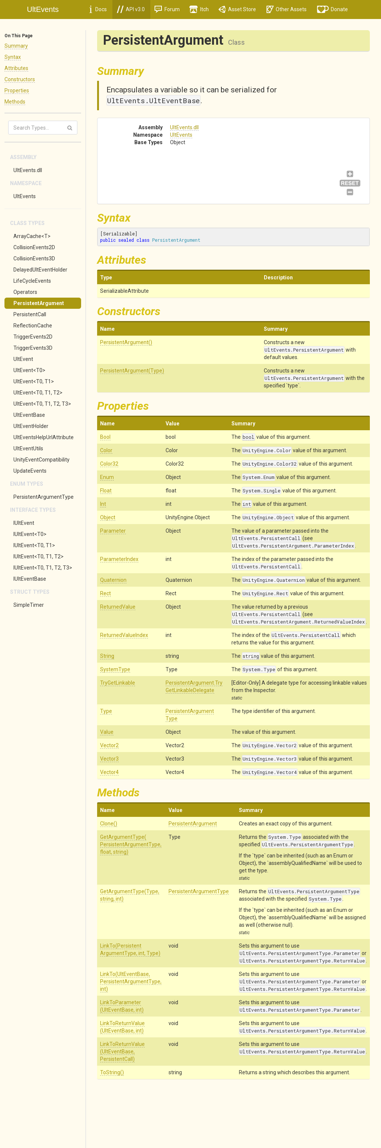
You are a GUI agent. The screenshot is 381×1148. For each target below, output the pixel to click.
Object (107, 517)
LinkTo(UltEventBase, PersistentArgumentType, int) (130, 981)
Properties (16, 90)
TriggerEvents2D (32, 337)
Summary (16, 46)
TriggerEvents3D (32, 348)
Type (106, 711)
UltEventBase (29, 415)
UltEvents (24, 196)
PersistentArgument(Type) (132, 371)
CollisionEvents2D (34, 247)
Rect (105, 593)
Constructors (19, 79)
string (251, 656)
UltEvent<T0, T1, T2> (38, 393)
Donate (332, 9)
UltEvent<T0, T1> (33, 381)
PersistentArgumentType (43, 497)
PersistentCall (29, 314)
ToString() (112, 1072)
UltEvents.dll (27, 170)
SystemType (115, 669)
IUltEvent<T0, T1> (34, 545)
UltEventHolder (30, 426)
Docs (98, 9)
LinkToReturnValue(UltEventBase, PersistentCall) (122, 1051)
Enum (107, 477)
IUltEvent (23, 523)
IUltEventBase (29, 579)
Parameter (113, 531)
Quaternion (113, 580)
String (107, 656)
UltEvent (23, 359)
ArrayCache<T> (32, 236)
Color (106, 450)
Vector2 (109, 745)
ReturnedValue (117, 607)
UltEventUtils (28, 448)
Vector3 (109, 759)
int (247, 504)
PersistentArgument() (126, 342)
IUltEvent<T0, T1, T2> (38, 556)
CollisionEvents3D (34, 258)
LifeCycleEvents (32, 281)
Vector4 (109, 772)
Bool (105, 437)
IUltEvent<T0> (30, 534)
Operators (25, 292)
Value (106, 732)
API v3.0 (131, 9)
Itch (199, 9)
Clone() (108, 824)
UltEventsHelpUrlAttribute (43, 437)
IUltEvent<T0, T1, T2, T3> (42, 568)
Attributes (16, 68)
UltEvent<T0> (29, 370)
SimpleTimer (28, 605)
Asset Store (237, 9)
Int (103, 504)
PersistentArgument (38, 303)
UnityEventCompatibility (41, 460)
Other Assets (286, 9)
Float (106, 491)
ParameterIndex (119, 559)
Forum (167, 9)
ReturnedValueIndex (124, 635)
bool (248, 437)
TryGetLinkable (117, 683)
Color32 (109, 464)
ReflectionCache (32, 326)
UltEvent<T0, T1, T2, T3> (42, 404)
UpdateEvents (30, 471)
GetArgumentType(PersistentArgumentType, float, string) (130, 844)
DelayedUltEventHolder (40, 270)
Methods (14, 102)
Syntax (12, 57)
